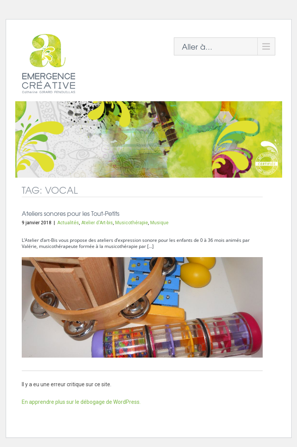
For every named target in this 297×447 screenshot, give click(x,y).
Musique (159, 222)
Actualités (68, 222)
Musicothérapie (131, 222)
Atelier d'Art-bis (97, 222)
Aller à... (197, 46)
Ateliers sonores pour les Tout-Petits (70, 213)
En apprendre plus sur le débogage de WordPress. (81, 402)
